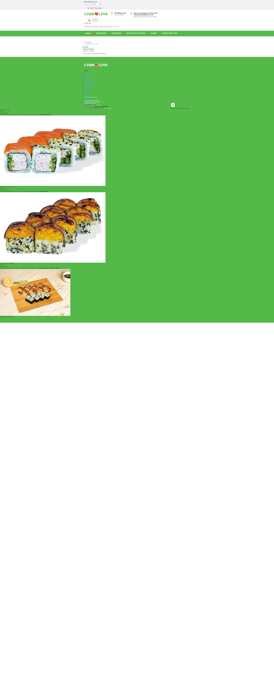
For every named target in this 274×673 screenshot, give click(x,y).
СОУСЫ (86, 92)
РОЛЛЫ (86, 77)
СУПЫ (86, 89)
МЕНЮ (88, 33)
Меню (86, 94)
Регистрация (98, 8)
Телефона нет (120, 13)
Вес (93, 44)
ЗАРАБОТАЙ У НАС (170, 33)
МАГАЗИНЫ (116, 33)
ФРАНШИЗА (101, 33)
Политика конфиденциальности (92, 100)
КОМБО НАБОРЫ (89, 83)
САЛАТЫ (86, 91)
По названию (88, 44)
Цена (96, 44)
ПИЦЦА (86, 80)
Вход (91, 8)
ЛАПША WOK (88, 85)
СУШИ (86, 78)
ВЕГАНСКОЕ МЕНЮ (90, 81)
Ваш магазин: (88, 1)
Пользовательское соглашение (92, 102)
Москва (95, 1)
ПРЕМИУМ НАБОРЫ (90, 75)
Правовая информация (89, 103)
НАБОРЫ (86, 73)
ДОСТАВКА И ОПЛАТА (135, 33)
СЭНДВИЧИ (87, 86)
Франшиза (87, 96)
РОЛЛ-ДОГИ (88, 88)
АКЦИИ (153, 33)
